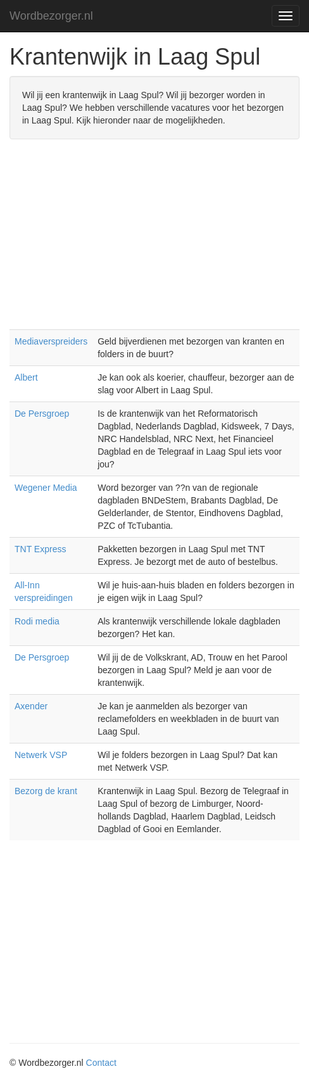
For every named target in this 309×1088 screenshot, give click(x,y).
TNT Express (40, 549)
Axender (31, 706)
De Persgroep (42, 413)
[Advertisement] (154, 240)
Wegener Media (46, 488)
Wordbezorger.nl (51, 15)
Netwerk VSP (41, 755)
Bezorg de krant (46, 791)
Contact (101, 1063)
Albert (26, 377)
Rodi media (37, 621)
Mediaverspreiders (51, 341)
